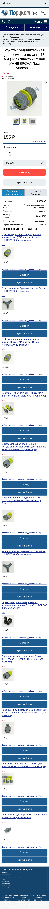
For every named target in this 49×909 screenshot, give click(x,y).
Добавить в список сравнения (14, 270)
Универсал (14, 37)
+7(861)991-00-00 (6, 874)
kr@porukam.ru (5, 881)
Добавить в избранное (37, 270)
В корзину (24, 172)
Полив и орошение (11, 35)
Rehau (5, 37)
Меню (38, 21)
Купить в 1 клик (24, 182)
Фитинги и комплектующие (32, 35)
